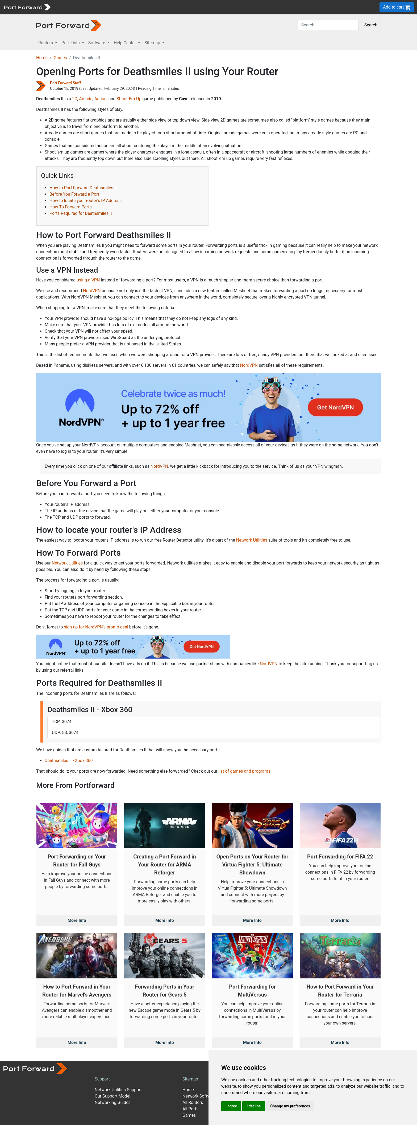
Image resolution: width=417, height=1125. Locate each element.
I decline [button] (254, 1106)
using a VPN (88, 280)
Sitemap (190, 1079)
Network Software (199, 1096)
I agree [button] (231, 1106)
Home (42, 57)
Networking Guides (113, 1102)
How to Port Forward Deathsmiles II (82, 187)
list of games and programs (244, 771)
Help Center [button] (125, 42)
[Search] (328, 25)
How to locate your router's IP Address (85, 200)
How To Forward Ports (70, 206)
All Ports (190, 1108)
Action (100, 98)
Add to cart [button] (396, 7)
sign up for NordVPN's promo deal (96, 627)
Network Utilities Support (118, 1089)
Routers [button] (46, 42)
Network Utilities (251, 540)
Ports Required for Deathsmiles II (80, 213)
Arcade (85, 98)
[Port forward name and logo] (27, 6)
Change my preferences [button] (290, 1106)
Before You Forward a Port (74, 194)
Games (60, 57)
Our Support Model (112, 1096)
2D (74, 98)
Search (370, 24)
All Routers (192, 1102)
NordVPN (92, 290)
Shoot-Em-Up (128, 98)
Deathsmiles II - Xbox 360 (69, 760)
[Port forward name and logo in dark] (68, 25)
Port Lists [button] (71, 42)
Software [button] (97, 42)
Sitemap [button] (152, 42)
